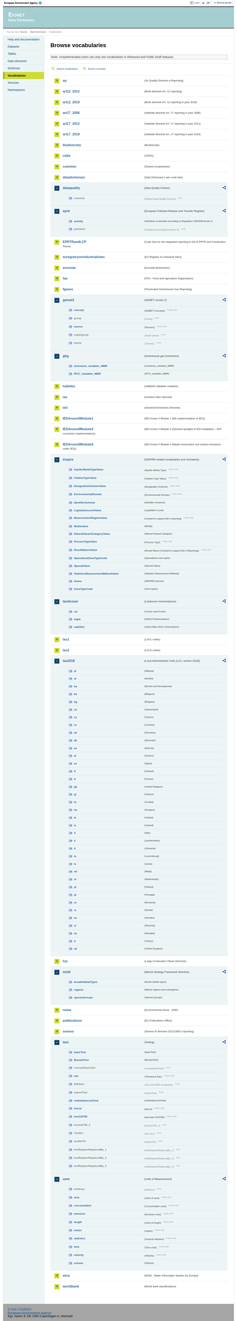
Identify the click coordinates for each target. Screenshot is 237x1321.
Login (197, 2)
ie (75, 817)
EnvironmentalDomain (88, 494)
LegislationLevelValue (87, 510)
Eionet (23, 32)
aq (65, 80)
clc (76, 611)
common (69, 166)
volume (78, 1263)
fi (75, 771)
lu (75, 856)
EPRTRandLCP (74, 242)
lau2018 (69, 661)
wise (66, 1275)
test (65, 1042)
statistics (79, 1238)
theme (78, 581)
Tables (12, 53)
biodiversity (72, 145)
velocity (79, 1254)
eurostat (69, 268)
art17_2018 (71, 134)
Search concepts (97, 69)
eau (76, 1075)
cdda (66, 155)
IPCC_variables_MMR (87, 373)
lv (75, 863)
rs (75, 910)
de (75, 732)
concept (79, 310)
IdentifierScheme (84, 502)
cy (75, 717)
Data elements (17, 61)
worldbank (71, 1286)
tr (75, 941)
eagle (77, 619)
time (76, 1246)
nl (75, 879)
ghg (66, 356)
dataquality (71, 188)
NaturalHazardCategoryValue (92, 533)
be (75, 694)
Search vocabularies (67, 69)
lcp (65, 961)
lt (75, 848)
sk (75, 933)
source (78, 326)
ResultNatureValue (85, 549)
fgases (68, 289)
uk (75, 948)
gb (75, 786)
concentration (82, 1205)
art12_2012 (71, 91)
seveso (68, 1031)
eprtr (66, 211)
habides (69, 386)
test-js (78, 1108)
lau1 (66, 639)
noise (67, 1010)
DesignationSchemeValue (90, 486)
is (75, 825)
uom (66, 1179)
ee (75, 748)
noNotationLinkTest (86, 1100)
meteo (78, 1230)
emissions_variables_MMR (90, 366)
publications (72, 1020)
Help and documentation (24, 39)
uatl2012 (79, 626)
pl (75, 887)
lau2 (66, 650)
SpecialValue (82, 565)
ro (75, 902)
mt (75, 871)
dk (75, 740)
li (74, 840)
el (75, 755)
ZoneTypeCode (83, 588)
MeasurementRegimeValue (90, 517)
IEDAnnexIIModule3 (78, 429)
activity (78, 221)
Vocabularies (17, 75)
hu (75, 809)
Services (13, 82)
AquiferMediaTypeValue (88, 469)
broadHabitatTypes (85, 982)
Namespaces (16, 89)
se (75, 917)
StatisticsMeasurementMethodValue (96, 573)
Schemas (14, 68)
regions (78, 989)
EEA (24, 3)
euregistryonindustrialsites (84, 257)
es (75, 763)
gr (75, 794)
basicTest (80, 1052)
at (75, 678)
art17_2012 (71, 123)
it (75, 832)
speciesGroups (83, 997)
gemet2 (68, 300)
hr (75, 802)
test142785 (80, 1116)
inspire (68, 459)
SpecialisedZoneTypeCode (90, 558)
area (76, 1197)
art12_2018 (71, 102)
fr (75, 779)
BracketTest (81, 1059)
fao (65, 278)
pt (75, 894)
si (75, 925)
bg (75, 701)
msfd (66, 972)
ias (65, 397)
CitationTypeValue (85, 477)
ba (75, 686)
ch (75, 709)
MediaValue (81, 526)
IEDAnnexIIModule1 (78, 418)
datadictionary (74, 177)
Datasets (13, 46)
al (75, 671)
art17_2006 (71, 113)
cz (75, 724)
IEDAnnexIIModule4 (78, 444)
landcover (70, 601)
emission (79, 1213)
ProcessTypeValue (85, 541)
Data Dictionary (38, 32)
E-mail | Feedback (20, 1309)
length (78, 1222)
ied (65, 407)
